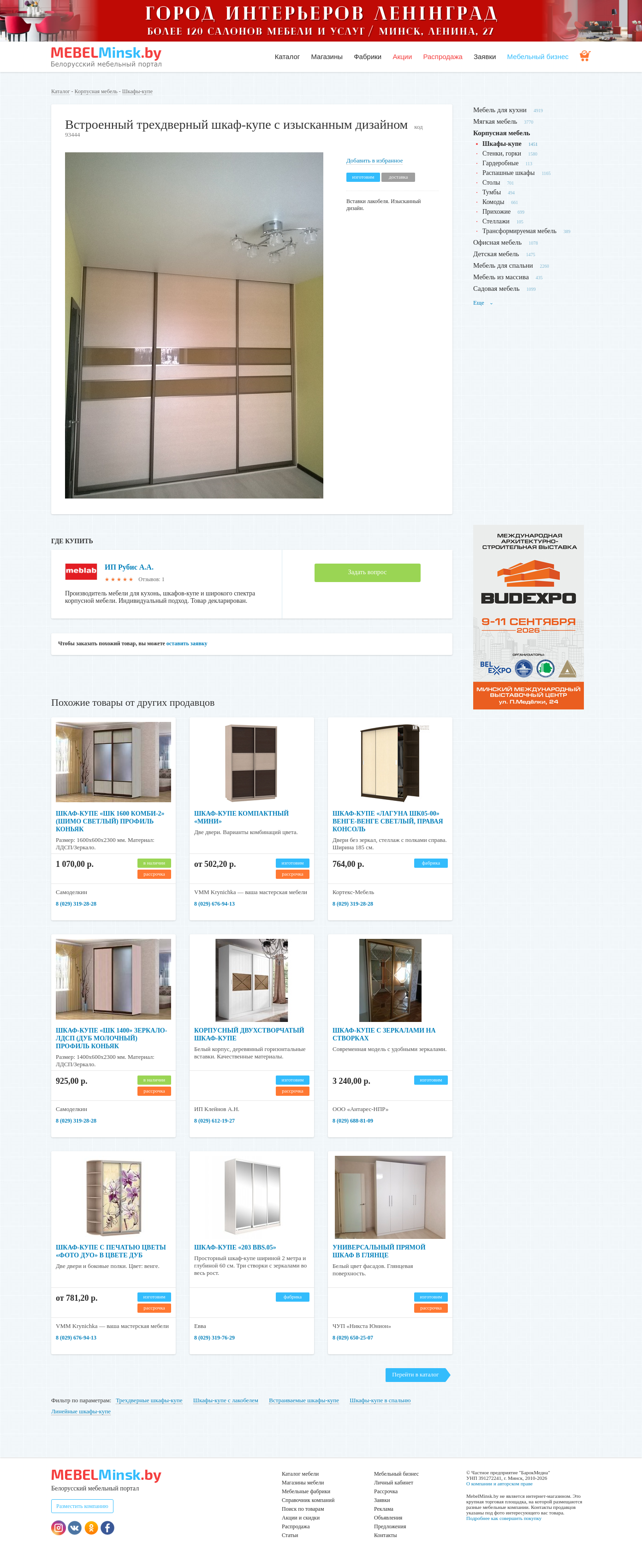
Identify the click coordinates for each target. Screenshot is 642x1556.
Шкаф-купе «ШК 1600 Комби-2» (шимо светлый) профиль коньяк (110, 821)
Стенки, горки (501, 153)
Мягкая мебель (495, 121)
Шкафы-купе (137, 91)
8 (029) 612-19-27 (214, 1120)
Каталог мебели (300, 1474)
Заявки (485, 56)
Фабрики (367, 56)
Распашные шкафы (508, 172)
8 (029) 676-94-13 (214, 904)
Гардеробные (500, 163)
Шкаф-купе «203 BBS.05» (235, 1247)
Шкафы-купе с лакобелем (225, 1400)
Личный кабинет (393, 1482)
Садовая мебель (496, 288)
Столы (491, 182)
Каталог (287, 56)
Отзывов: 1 (151, 579)
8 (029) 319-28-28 (76, 904)
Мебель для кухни (500, 110)
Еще (483, 302)
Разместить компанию (82, 1506)
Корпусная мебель (96, 91)
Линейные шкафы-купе (81, 1411)
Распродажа (442, 56)
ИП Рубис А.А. (129, 567)
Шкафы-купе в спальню (380, 1400)
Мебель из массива (501, 277)
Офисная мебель (497, 242)
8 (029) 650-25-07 (353, 1337)
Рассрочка (386, 1491)
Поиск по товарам (303, 1509)
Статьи (290, 1535)
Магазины (327, 56)
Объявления (388, 1517)
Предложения (390, 1526)
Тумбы (491, 192)
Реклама (383, 1509)
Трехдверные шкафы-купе (149, 1400)
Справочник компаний (308, 1500)
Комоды (493, 201)
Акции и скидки (301, 1517)
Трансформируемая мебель (519, 231)
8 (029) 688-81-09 (353, 1120)
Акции (402, 56)
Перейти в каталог (415, 1374)
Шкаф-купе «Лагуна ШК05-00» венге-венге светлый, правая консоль (388, 821)
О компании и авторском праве (499, 1483)
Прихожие (496, 211)
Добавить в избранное (374, 160)
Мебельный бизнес (538, 56)
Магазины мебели (303, 1482)
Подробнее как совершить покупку (503, 1518)
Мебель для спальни (503, 265)
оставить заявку (187, 643)
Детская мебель (496, 254)
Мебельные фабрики (306, 1491)
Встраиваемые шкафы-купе (304, 1400)
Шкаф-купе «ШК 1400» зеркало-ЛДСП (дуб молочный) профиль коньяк (111, 1038)
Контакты (385, 1535)
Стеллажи (496, 221)
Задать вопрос (367, 572)
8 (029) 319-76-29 (214, 1337)
